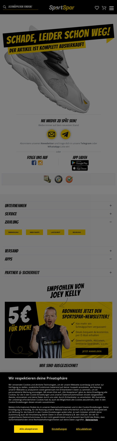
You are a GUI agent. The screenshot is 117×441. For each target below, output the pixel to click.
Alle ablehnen (84, 433)
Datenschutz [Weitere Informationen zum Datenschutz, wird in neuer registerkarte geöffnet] (92, 424)
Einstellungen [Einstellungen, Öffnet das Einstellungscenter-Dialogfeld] (59, 433)
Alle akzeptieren (29, 433)
